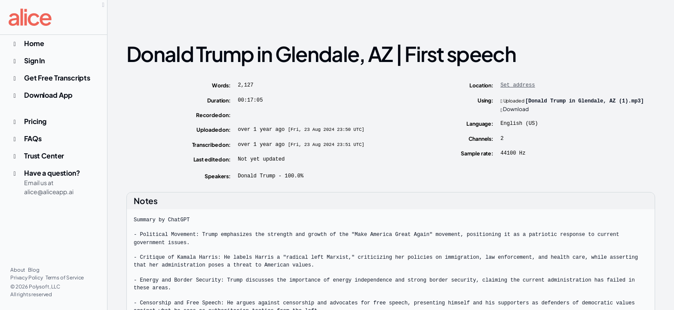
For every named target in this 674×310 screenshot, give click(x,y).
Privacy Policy (27, 277)
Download (514, 108)
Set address (517, 85)
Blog (33, 270)
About (18, 270)
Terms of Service (65, 277)
